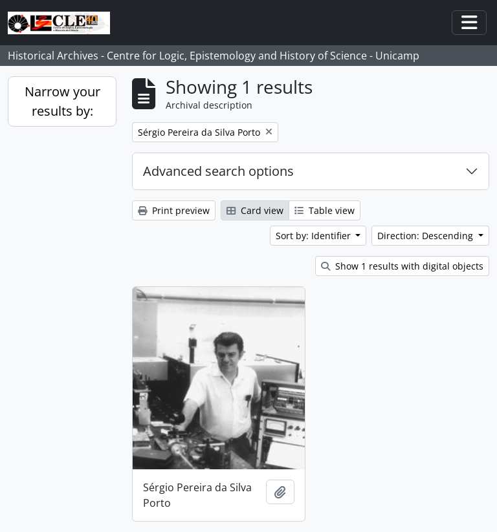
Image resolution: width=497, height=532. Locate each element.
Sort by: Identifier (314, 235)
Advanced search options (218, 171)
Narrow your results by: (62, 101)
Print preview (174, 210)
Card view (254, 210)
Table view (324, 210)
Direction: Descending (426, 235)
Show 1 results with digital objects (402, 266)
